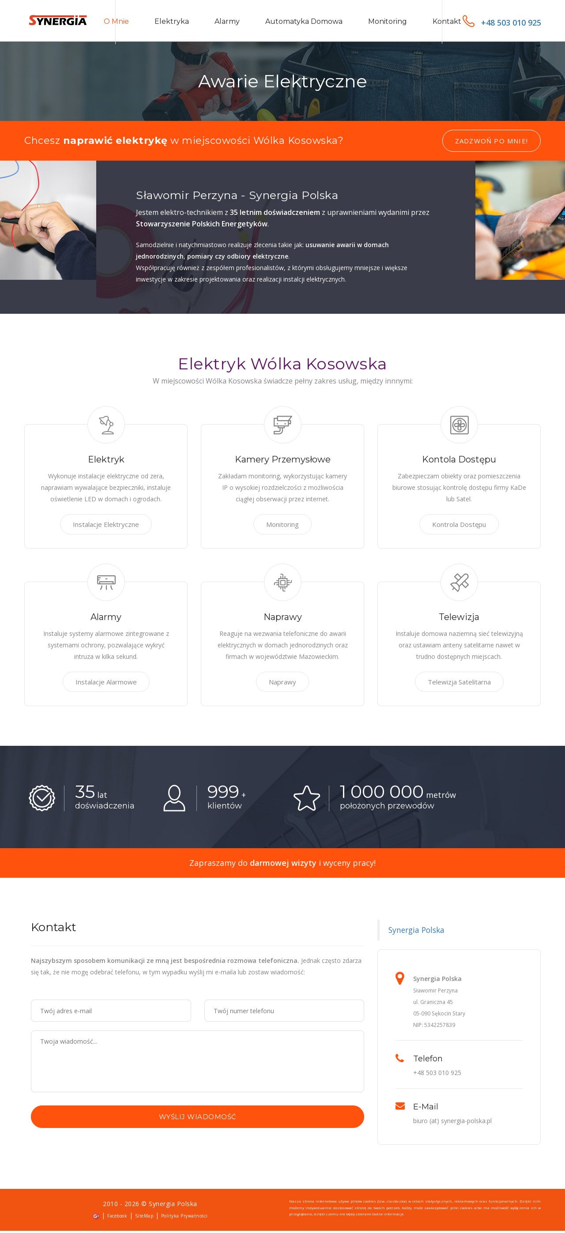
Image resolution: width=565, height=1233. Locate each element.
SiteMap (144, 1218)
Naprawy (282, 684)
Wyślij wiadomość (198, 1119)
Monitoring (387, 23)
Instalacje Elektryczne (106, 527)
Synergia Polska (416, 932)
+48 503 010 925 (502, 22)
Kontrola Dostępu (459, 527)
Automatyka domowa (304, 23)
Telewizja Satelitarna (459, 684)
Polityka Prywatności (184, 1218)
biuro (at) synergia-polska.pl (452, 1123)
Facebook (117, 1218)
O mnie (116, 23)
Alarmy (227, 23)
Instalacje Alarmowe (106, 684)
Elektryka (171, 23)
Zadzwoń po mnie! (491, 143)
